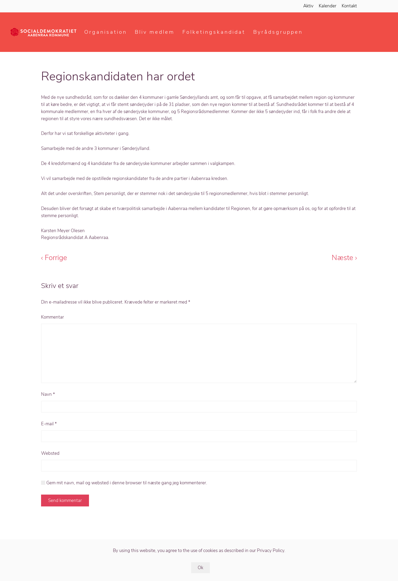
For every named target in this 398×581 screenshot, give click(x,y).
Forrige (54, 258)
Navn (48, 394)
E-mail (49, 424)
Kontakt (349, 6)
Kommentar (52, 317)
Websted (50, 453)
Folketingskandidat (213, 32)
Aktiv (308, 6)
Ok (200, 568)
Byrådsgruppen (278, 32)
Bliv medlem (155, 32)
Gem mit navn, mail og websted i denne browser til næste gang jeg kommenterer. (124, 483)
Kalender (327, 6)
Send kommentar (65, 500)
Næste (344, 258)
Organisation (105, 32)
